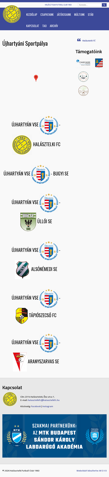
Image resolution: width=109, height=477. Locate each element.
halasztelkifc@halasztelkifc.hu (44, 400)
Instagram (47, 406)
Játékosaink (64, 14)
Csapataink (47, 14)
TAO (44, 26)
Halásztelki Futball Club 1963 (58, 5)
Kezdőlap (31, 14)
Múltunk (79, 14)
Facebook (36, 406)
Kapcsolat (32, 26)
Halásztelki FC (88, 40)
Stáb (90, 14)
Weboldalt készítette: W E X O (92, 470)
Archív (54, 26)
